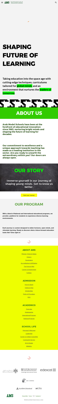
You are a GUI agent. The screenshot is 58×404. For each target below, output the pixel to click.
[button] (2, 2)
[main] (29, 55)
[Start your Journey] (29, 195)
